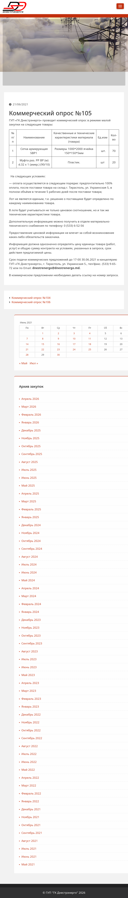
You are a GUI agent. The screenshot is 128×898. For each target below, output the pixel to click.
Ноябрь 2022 (100, 722)
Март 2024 (98, 596)
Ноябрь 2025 (100, 438)
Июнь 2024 (98, 572)
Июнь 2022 (98, 762)
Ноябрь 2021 (100, 817)
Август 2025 (99, 462)
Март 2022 (98, 785)
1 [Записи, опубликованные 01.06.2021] (112, 333)
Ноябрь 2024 (100, 533)
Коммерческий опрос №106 (31, 302)
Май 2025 (98, 485)
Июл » (104, 363)
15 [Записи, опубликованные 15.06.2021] (112, 344)
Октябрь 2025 (100, 446)
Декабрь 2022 (100, 714)
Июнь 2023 (98, 667)
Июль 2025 (98, 470)
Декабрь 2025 (100, 430)
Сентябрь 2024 (101, 549)
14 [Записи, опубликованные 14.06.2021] (97, 344)
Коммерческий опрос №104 (31, 298)
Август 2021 (99, 841)
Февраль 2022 (101, 793)
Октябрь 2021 (100, 825)
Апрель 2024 (100, 588)
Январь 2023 (100, 706)
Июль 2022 (98, 754)
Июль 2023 (98, 659)
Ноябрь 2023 (100, 627)
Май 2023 (98, 675)
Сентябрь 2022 (101, 738)
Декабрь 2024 (100, 525)
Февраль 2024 (101, 604)
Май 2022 (98, 770)
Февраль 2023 (101, 699)
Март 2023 (98, 691)
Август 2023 (99, 651)
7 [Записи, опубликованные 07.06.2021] (97, 338)
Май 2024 (98, 580)
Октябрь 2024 (100, 541)
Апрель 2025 (100, 493)
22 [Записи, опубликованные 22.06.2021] (112, 349)
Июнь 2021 (98, 856)
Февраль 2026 (101, 414)
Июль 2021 (98, 848)
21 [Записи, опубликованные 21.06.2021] (97, 349)
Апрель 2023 (100, 683)
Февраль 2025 (101, 509)
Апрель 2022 (100, 778)
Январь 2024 (100, 612)
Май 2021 (98, 864)
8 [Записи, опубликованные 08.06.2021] (112, 338)
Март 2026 (98, 406)
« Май (93, 363)
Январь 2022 (100, 801)
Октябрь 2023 (100, 635)
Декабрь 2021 (100, 809)
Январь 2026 (100, 422)
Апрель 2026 (100, 399)
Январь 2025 (100, 517)
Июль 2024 (98, 564)
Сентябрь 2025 (101, 454)
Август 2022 (99, 746)
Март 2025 (98, 501)
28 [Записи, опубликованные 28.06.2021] (97, 354)
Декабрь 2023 (100, 620)
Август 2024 (99, 557)
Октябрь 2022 (100, 730)
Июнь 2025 (98, 478)
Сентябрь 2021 (101, 833)
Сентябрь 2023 (101, 643)
